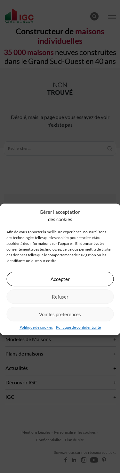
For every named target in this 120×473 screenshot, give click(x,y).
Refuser (60, 297)
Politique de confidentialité (78, 327)
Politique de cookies (36, 327)
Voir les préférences (60, 314)
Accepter (60, 279)
